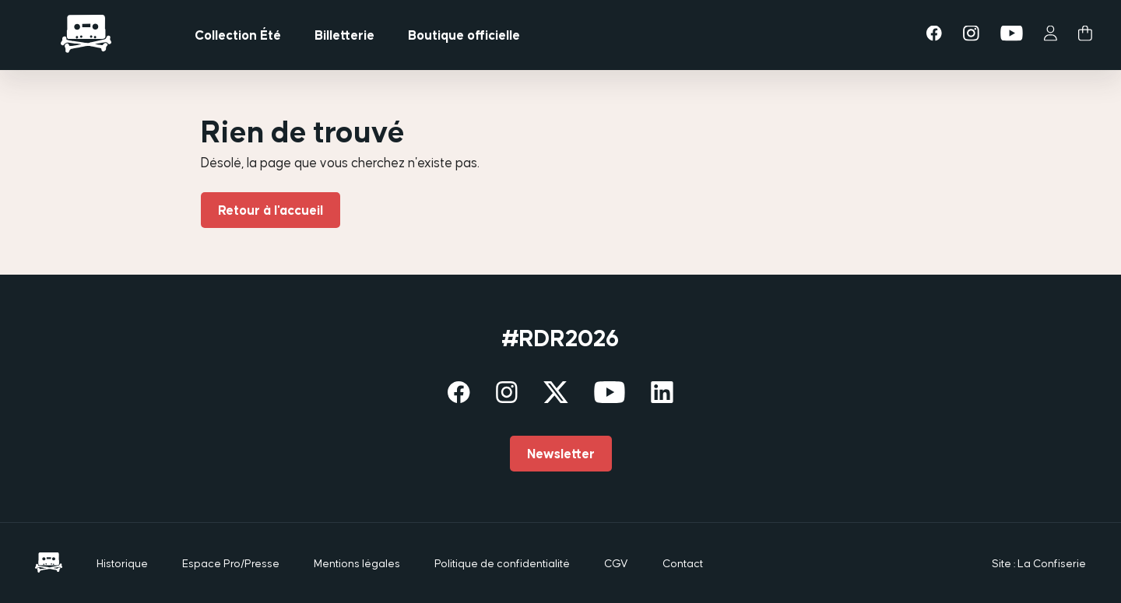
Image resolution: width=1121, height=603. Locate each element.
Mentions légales (357, 563)
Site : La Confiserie (1039, 563)
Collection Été (238, 35)
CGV (616, 563)
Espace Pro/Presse (230, 563)
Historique (122, 563)
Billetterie (344, 35)
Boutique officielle (464, 35)
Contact (682, 563)
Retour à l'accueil (270, 210)
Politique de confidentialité (502, 563)
